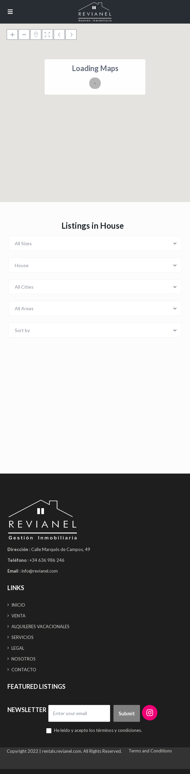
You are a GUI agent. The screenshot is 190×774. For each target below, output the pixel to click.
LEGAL (17, 648)
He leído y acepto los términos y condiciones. (98, 730)
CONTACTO (23, 669)
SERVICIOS (22, 637)
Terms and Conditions (150, 750)
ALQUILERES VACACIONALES (40, 626)
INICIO (18, 605)
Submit (126, 713)
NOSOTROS (23, 659)
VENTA (18, 615)
